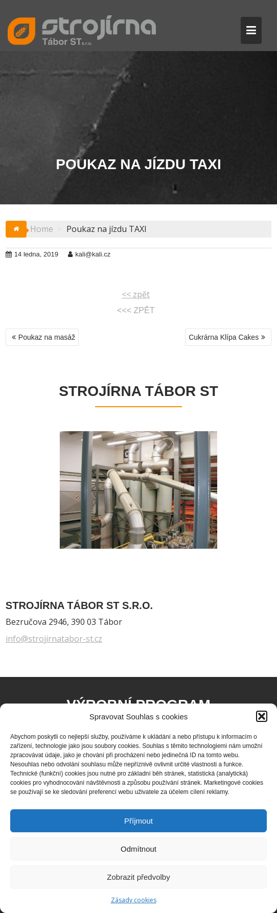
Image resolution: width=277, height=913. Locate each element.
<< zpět (136, 294)
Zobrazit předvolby (138, 877)
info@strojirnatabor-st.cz (54, 638)
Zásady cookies (133, 900)
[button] (262, 716)
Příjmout (138, 820)
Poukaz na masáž (46, 337)
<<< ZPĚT (135, 310)
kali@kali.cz (89, 254)
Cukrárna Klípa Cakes (224, 337)
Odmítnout (138, 849)
